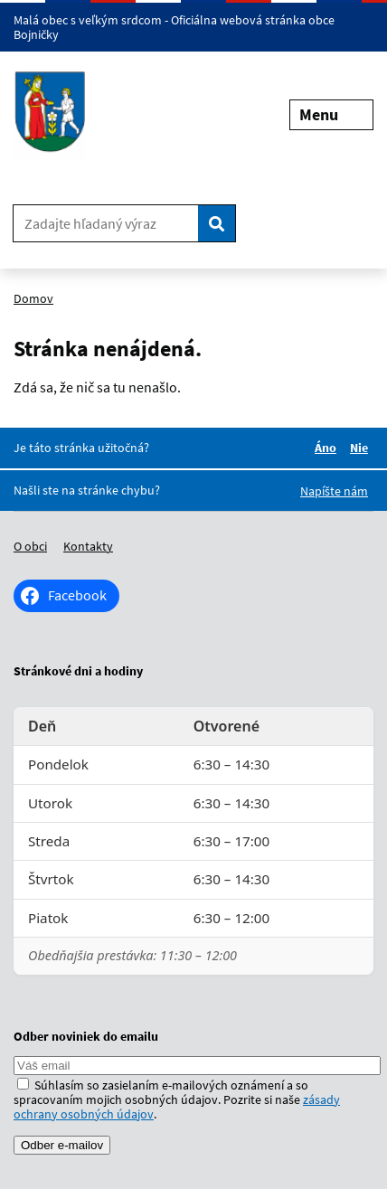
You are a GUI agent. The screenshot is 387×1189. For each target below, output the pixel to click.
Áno (328, 447)
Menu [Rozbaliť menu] (331, 114)
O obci (30, 546)
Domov (33, 298)
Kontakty (88, 546)
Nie (361, 447)
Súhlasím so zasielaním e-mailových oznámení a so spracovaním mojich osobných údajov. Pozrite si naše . (177, 1099)
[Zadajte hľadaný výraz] (106, 223)
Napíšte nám (334, 491)
